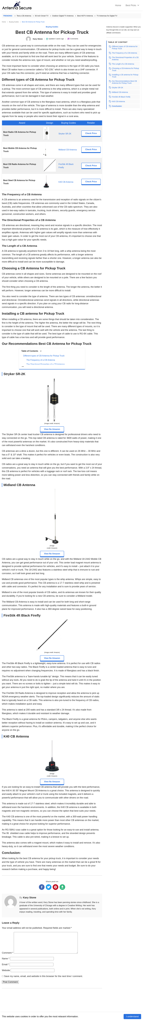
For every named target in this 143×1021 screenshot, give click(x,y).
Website (6, 970)
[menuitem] (131, 5)
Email (5, 964)
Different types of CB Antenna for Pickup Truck (44, 356)
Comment (7, 952)
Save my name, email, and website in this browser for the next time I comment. (43, 976)
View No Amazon (52, 429)
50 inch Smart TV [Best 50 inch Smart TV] (41, 16)
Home (4, 22)
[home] (118, 5)
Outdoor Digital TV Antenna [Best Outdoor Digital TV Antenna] (62, 16)
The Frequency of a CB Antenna (40, 360)
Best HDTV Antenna (85, 16)
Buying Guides (14, 22)
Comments (74, 39)
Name (5, 958)
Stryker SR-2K (64, 134)
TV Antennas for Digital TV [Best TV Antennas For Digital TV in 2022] (107, 16)
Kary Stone (29, 897)
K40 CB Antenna (65, 182)
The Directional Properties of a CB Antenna (45, 364)
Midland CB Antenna (67, 150)
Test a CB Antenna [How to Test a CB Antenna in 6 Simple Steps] (24, 16)
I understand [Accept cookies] (132, 1016)
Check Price (91, 133)
